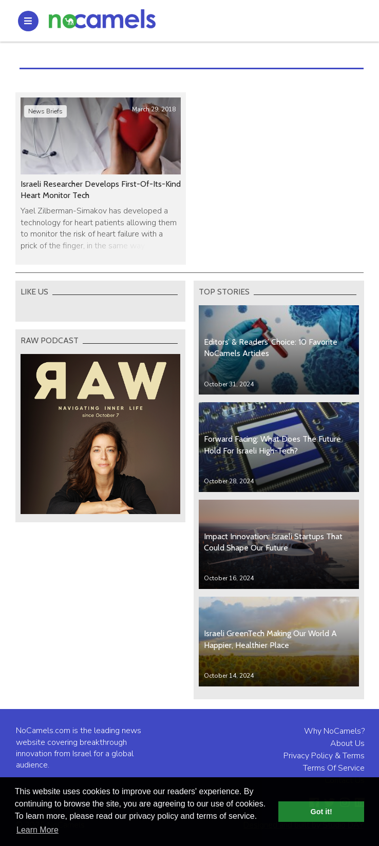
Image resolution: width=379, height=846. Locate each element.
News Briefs (45, 111)
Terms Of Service (334, 768)
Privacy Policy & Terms (324, 755)
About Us (347, 743)
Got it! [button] (321, 812)
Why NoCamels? (334, 731)
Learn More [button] (37, 829)
